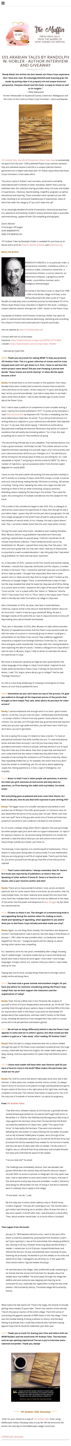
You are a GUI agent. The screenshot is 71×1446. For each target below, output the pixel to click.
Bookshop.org (55, 245)
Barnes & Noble (37, 245)
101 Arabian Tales (41, 1419)
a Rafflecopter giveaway (12, 1436)
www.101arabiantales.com (31, 329)
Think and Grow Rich (15, 414)
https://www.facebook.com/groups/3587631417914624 (36, 340)
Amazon (25, 245)
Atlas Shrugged (50, 902)
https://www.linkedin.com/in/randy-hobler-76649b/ (33, 343)
